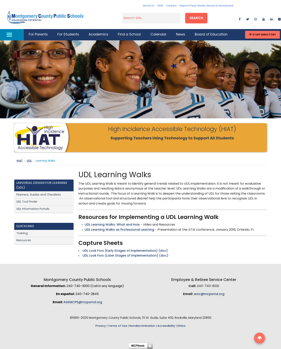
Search (196, 18)
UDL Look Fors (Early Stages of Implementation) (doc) (125, 250)
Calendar (158, 34)
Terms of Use (117, 326)
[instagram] (255, 18)
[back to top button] (259, 338)
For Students (68, 34)
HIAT (20, 161)
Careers (171, 5)
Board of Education (211, 34)
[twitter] (247, 18)
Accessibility (166, 326)
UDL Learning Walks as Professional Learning (119, 229)
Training (22, 233)
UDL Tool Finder (26, 201)
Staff (160, 5)
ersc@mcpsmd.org (209, 294)
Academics (98, 34)
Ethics (181, 326)
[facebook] (240, 18)
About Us (148, 5)
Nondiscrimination (142, 326)
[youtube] (263, 18)
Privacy (100, 326)
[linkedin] (271, 18)
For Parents (38, 34)
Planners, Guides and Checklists (38, 194)
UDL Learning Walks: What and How (112, 224)
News (180, 34)
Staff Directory (262, 34)
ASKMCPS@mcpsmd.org (82, 302)
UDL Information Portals (32, 209)
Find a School (129, 34)
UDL (29, 161)
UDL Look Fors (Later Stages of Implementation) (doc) (125, 255)
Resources (23, 240)
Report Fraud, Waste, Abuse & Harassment (206, 5)
